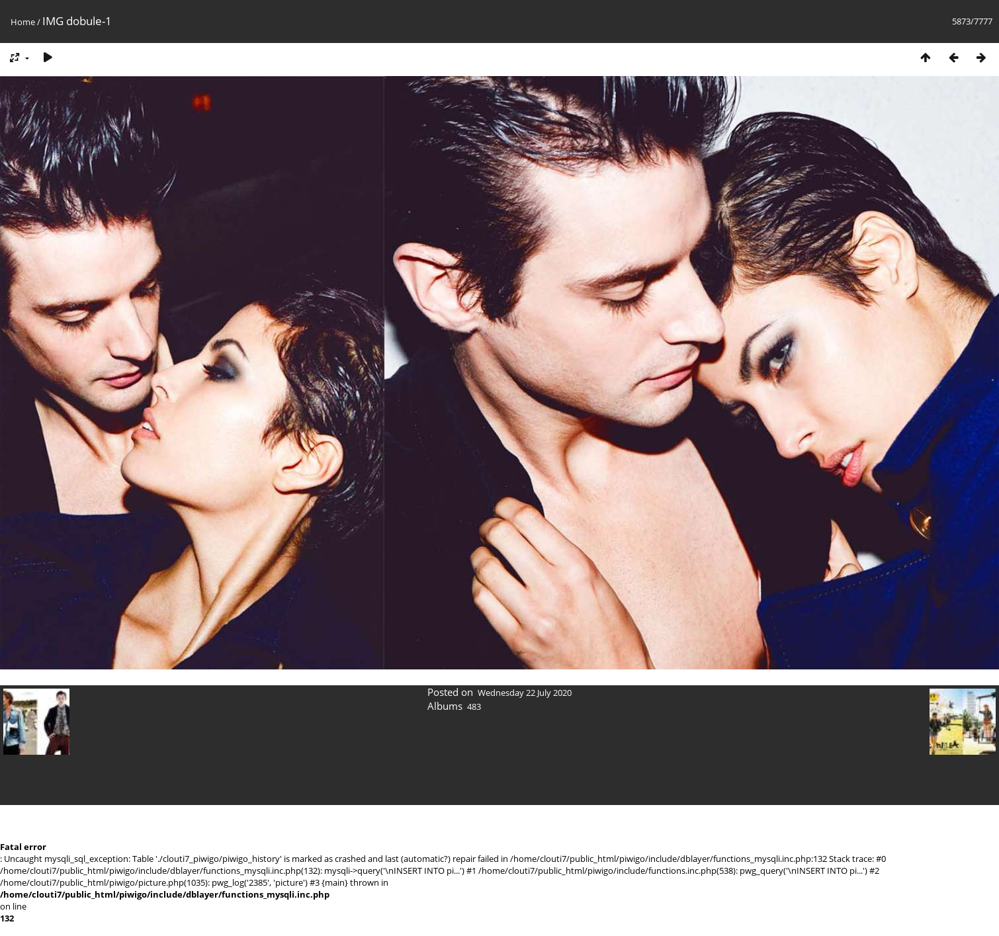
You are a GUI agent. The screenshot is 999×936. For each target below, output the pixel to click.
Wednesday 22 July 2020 (525, 693)
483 (474, 706)
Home (23, 22)
